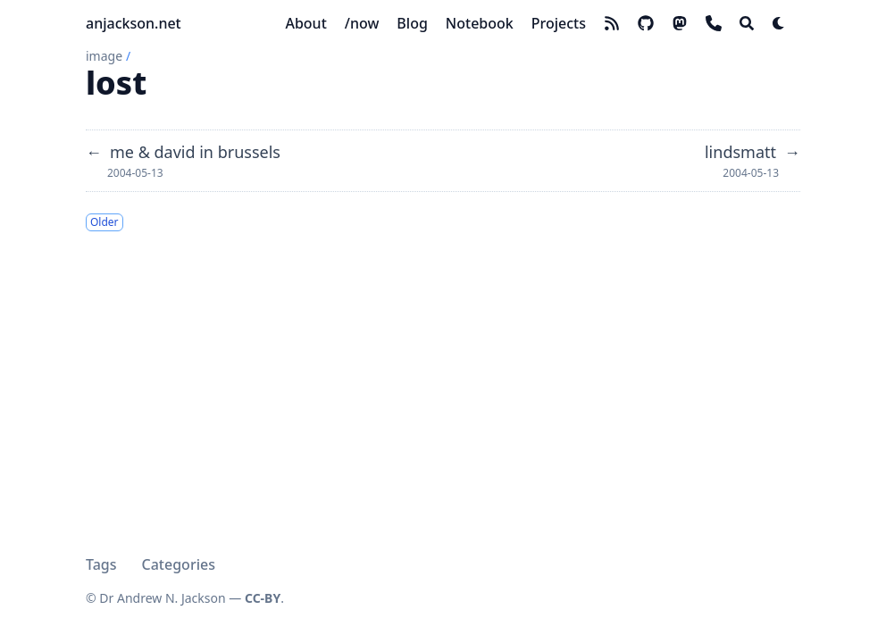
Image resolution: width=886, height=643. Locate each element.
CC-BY (262, 597)
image (104, 55)
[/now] (362, 23)
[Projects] (558, 23)
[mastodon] (680, 23)
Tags (101, 564)
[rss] (612, 23)
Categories (178, 564)
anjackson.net (133, 23)
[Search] (747, 23)
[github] (646, 23)
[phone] (714, 23)
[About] (305, 23)
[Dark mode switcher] (779, 23)
